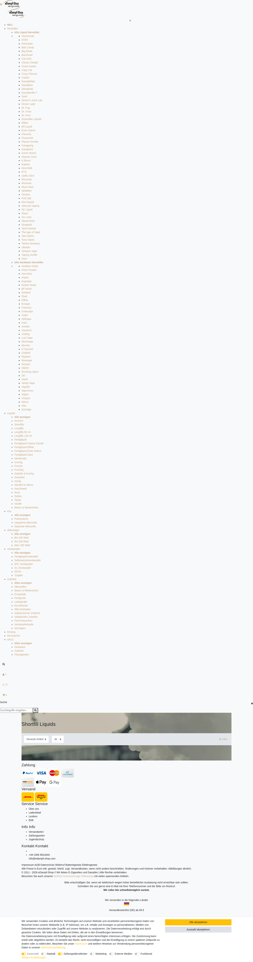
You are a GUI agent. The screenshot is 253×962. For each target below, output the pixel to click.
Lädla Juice (28, 175)
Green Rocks (29, 153)
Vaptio (25, 394)
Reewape (27, 360)
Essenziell (33, 953)
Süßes (18, 496)
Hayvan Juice (29, 156)
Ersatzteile (20, 594)
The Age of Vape (31, 232)
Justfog (26, 334)
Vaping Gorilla (29, 254)
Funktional (146, 953)
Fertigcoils (20, 598)
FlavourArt (27, 137)
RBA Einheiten (22, 609)
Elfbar (25, 122)
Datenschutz (48, 864)
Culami (25, 77)
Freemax (26, 307)
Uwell (25, 379)
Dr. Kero (26, 115)
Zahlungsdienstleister (75, 953)
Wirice (25, 401)
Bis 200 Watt (21, 541)
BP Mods (27, 288)
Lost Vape (27, 337)
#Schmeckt (28, 36)
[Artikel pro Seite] (58, 739)
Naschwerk (20, 488)
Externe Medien (123, 953)
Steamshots (28, 220)
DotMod (26, 292)
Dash (24, 96)
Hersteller (12, 28)
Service (28, 804)
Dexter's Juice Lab (32, 100)
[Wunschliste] (126, 685)
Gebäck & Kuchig (24, 473)
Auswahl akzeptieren (198, 929)
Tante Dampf (29, 228)
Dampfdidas (28, 81)
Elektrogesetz (89, 864)
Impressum (28, 864)
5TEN (25, 39)
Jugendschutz (36, 839)
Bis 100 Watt (21, 537)
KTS (24, 171)
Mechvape (27, 341)
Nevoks (26, 345)
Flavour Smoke (30, 141)
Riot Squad (28, 202)
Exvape (26, 303)
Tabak (17, 500)
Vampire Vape (29, 251)
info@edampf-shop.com (42, 858)
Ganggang (27, 145)
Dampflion (27, 85)
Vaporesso (27, 390)
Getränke (19, 477)
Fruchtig (19, 469)
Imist (24, 322)
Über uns (34, 808)
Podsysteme (21, 518)
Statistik (51, 953)
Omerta (26, 194)
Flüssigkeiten (21, 654)
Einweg (11, 631)
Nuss (17, 492)
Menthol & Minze (23, 484)
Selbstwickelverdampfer (27, 560)
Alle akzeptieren (198, 922)
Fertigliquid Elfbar (24, 447)
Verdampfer (13, 549)
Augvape (26, 281)
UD (23, 375)
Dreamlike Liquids (31, 119)
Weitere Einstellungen (34, 957)
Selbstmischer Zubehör (27, 613)
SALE (10, 639)
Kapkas (26, 164)
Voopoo (26, 398)
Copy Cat (27, 70)
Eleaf (24, 296)
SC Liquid (27, 209)
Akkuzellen (20, 586)
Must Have (28, 187)
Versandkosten (79, 868)
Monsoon (27, 179)
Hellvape (26, 318)
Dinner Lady (28, 104)
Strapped (27, 224)
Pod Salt (26, 198)
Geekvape (27, 311)
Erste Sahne (28, 130)
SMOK (25, 368)
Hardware (19, 647)
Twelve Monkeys (31, 243)
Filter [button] (223, 739)
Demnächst (13, 635)
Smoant (26, 364)
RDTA (17, 571)
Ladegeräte (20, 601)
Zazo (24, 258)
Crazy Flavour (29, 73)
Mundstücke (21, 605)
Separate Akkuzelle (25, 526)
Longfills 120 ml (23, 435)
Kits (9, 511)
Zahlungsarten (37, 835)
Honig (17, 481)
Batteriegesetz (73, 864)
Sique (25, 213)
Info (25, 827)
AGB (37, 864)
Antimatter (27, 43)
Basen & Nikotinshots (26, 507)
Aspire (25, 277)
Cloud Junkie (29, 66)
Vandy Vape (28, 383)
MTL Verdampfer (23, 564)
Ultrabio (26, 247)
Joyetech (27, 330)
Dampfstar (27, 88)
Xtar (24, 405)
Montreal (26, 183)
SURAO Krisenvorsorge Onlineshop (74, 876)
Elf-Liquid (27, 126)
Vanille (18, 503)
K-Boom (26, 160)
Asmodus (27, 273)
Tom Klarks (28, 236)
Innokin (26, 326)
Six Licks (26, 217)
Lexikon (33, 816)
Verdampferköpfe (24, 624)
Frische (18, 466)
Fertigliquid (20, 439)
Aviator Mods (29, 285)
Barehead (27, 55)
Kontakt (28, 846)
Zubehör (12, 579)
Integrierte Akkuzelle (25, 522)
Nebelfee (27, 190)
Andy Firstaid (29, 269)
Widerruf (60, 864)
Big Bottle (27, 51)
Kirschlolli (27, 168)
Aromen (18, 420)
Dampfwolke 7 (30, 92)
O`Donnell (27, 349)
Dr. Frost (26, 111)
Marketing (100, 953)
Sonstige (26, 409)
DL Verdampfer (22, 567)
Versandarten (36, 831)
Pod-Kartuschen (23, 620)
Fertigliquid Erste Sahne (27, 450)
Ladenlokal (35, 812)
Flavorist (26, 134)
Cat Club (26, 58)
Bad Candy (28, 47)
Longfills (19, 428)
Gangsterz (27, 149)
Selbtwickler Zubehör (26, 616)
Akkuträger (13, 530)
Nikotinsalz (20, 458)
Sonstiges (19, 628)
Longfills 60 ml (22, 432)
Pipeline (26, 356)
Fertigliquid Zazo (23, 454)
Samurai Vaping (30, 205)
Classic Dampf (30, 62)
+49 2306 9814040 (39, 854)
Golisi (25, 315)
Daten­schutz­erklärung (53, 947)
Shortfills (19, 424)
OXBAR (26, 352)
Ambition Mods (30, 266)
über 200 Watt (22, 545)
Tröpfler (18, 575)
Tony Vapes (28, 239)
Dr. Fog (26, 107)
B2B (31, 820)
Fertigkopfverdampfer (26, 556)
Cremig (18, 462)
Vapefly (26, 386)
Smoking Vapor (30, 371)
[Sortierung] (36, 739)
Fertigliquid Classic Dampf (29, 443)
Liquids (11, 413)
